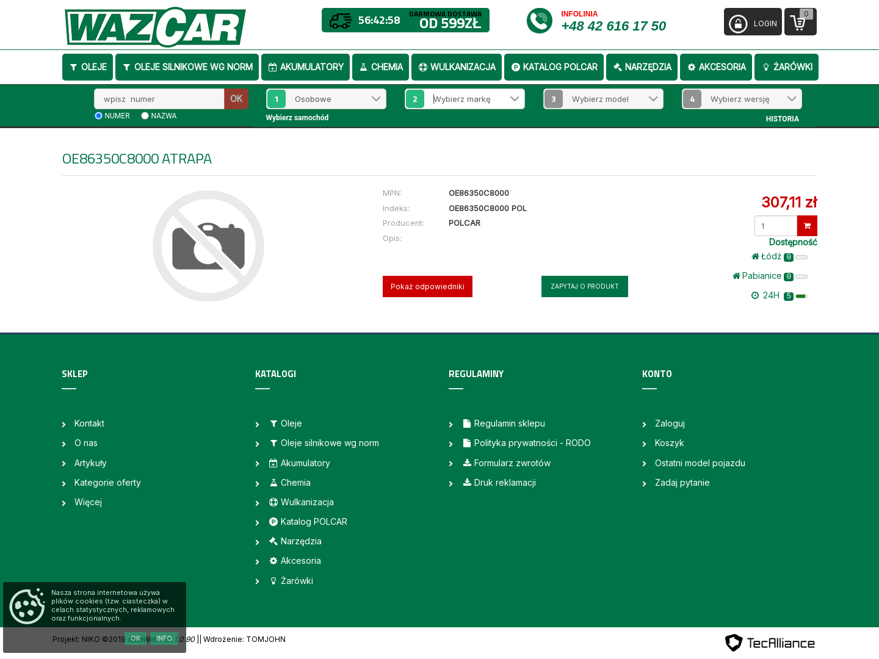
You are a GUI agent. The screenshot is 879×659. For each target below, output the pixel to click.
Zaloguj (670, 423)
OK (236, 98)
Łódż (779, 256)
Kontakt (89, 423)
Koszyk (669, 443)
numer (117, 116)
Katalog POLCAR (554, 67)
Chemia (380, 67)
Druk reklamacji (498, 482)
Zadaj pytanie (682, 482)
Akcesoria (716, 67)
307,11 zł (789, 202)
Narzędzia (641, 67)
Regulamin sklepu (503, 423)
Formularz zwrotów (506, 463)
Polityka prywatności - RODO (526, 443)
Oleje (87, 67)
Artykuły (90, 463)
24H (779, 295)
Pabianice (770, 275)
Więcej (88, 502)
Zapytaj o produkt (585, 286)
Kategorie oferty (107, 482)
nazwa (164, 116)
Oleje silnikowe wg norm (187, 67)
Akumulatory (305, 67)
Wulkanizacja (457, 67)
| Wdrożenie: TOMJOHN (242, 639)
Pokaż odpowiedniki (428, 286)
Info (164, 638)
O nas (86, 443)
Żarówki (786, 67)
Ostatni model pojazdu (700, 463)
